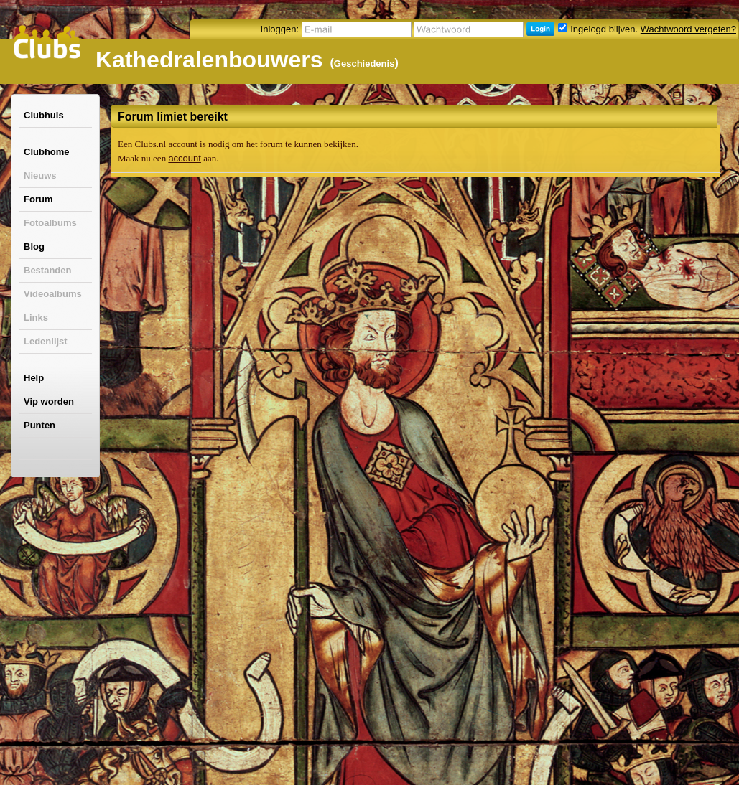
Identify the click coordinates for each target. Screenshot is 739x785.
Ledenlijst (46, 341)
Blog (34, 246)
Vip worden (49, 401)
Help (34, 377)
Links (36, 317)
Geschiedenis (364, 63)
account (184, 158)
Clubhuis (44, 115)
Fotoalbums (50, 222)
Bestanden (47, 270)
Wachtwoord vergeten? (688, 29)
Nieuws (40, 175)
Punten (39, 425)
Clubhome (47, 151)
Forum (38, 199)
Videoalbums (53, 293)
